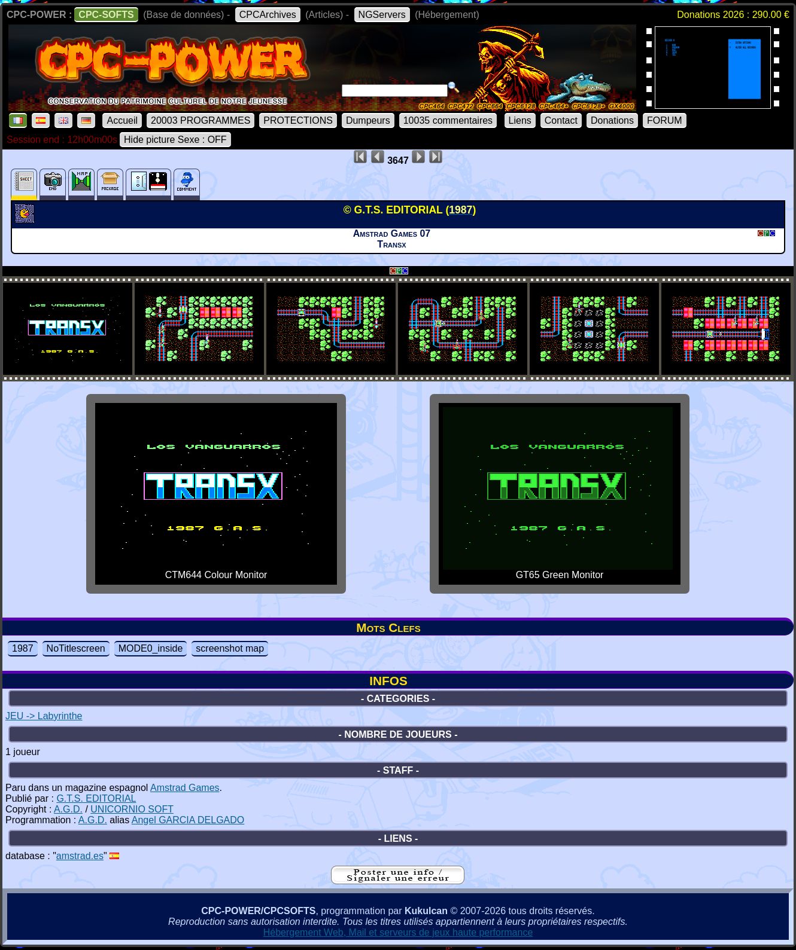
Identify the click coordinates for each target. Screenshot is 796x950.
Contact (561, 120)
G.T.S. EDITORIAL (96, 798)
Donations (612, 120)
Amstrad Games (185, 788)
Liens (520, 120)
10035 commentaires (448, 120)
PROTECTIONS (298, 120)
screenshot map (230, 648)
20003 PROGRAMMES (200, 120)
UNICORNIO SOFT (132, 809)
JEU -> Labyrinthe (44, 716)
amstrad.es (80, 856)
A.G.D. (68, 809)
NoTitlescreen (76, 648)
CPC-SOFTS (105, 15)
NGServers (382, 15)
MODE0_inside (151, 648)
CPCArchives (267, 15)
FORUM (664, 120)
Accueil (122, 120)
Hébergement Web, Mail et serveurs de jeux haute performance (398, 932)
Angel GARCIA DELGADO (188, 820)
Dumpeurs (368, 120)
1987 (23, 648)
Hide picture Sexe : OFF (175, 140)
